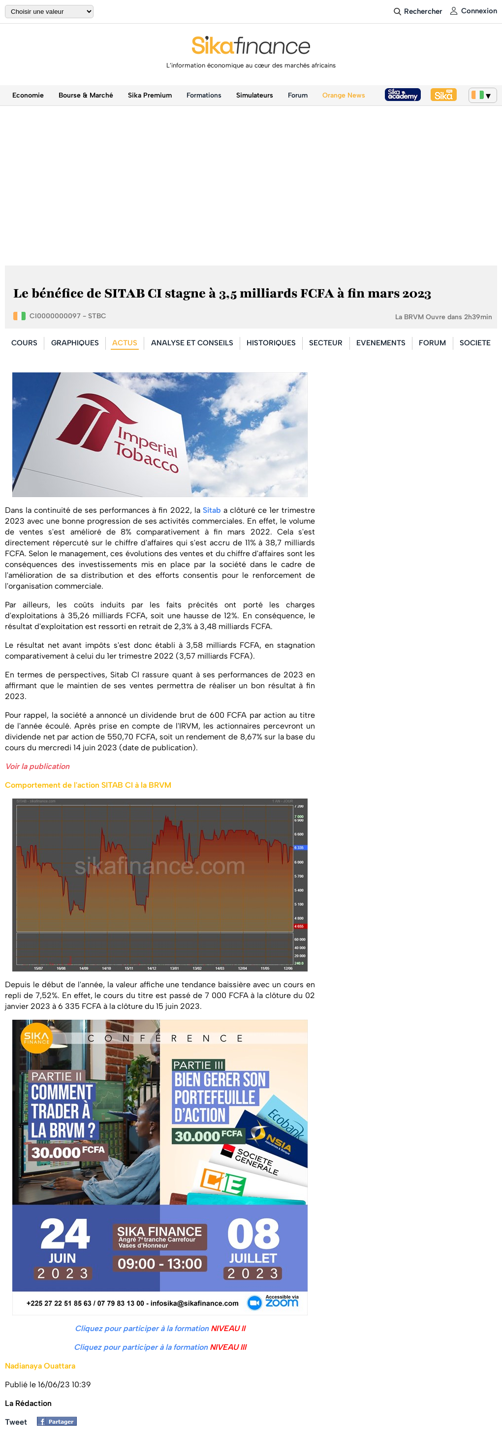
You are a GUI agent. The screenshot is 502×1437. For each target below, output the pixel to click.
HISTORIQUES (271, 342)
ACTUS (124, 342)
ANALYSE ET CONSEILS (192, 342)
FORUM (432, 342)
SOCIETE (475, 342)
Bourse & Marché (86, 95)
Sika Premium (150, 95)
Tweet (16, 1422)
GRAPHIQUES (75, 342)
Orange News (343, 95)
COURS (24, 342)
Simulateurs (254, 95)
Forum (298, 95)
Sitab (212, 510)
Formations (204, 95)
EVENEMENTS (381, 342)
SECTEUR (326, 342)
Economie (28, 95)
